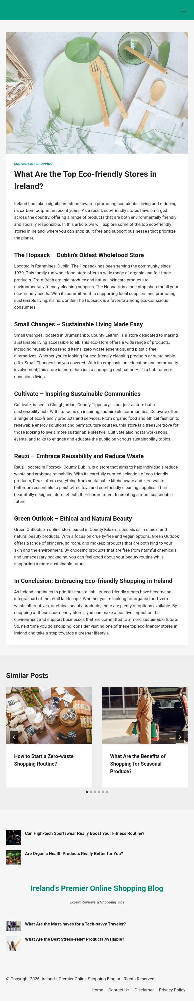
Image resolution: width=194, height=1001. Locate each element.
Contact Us (118, 989)
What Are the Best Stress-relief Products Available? (74, 939)
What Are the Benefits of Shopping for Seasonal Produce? (137, 763)
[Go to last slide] (14, 737)
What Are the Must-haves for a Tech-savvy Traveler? (75, 923)
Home (97, 989)
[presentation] (49, 715)
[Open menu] (183, 10)
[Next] (180, 737)
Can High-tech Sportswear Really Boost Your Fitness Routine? (84, 833)
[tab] (87, 792)
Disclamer (144, 989)
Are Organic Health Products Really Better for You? (74, 853)
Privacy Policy (172, 989)
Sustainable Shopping (33, 164)
